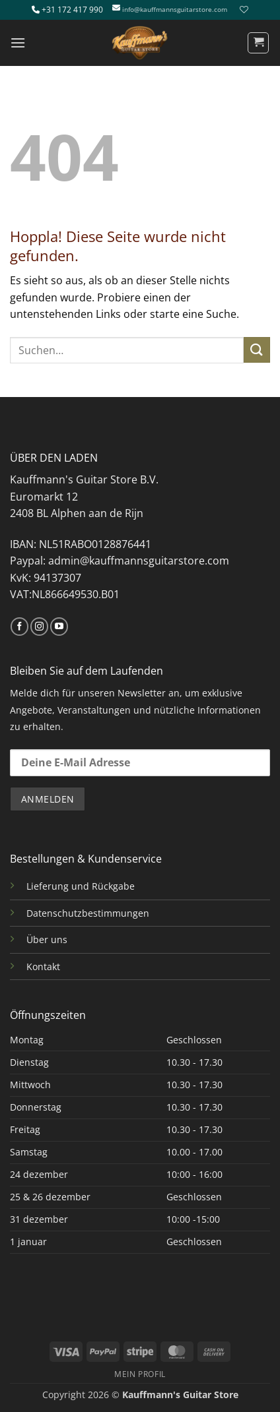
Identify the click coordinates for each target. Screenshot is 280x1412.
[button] (18, 42)
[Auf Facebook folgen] (19, 626)
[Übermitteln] (257, 350)
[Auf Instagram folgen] (39, 626)
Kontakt (43, 966)
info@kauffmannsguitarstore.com (174, 9)
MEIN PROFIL (140, 1374)
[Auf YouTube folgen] (59, 626)
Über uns (46, 939)
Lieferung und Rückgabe (80, 886)
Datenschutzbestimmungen (87, 913)
